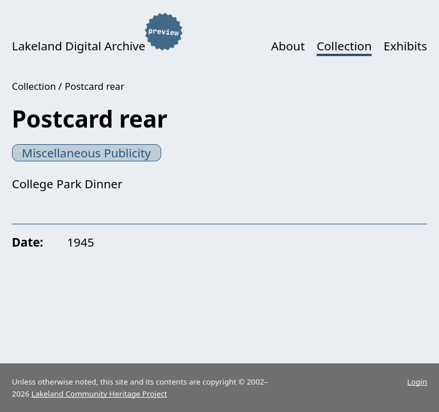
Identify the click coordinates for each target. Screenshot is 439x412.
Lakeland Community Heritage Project (99, 394)
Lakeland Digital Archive (79, 46)
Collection (344, 46)
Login (417, 382)
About (288, 46)
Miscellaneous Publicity (86, 153)
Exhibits (405, 46)
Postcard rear (94, 86)
